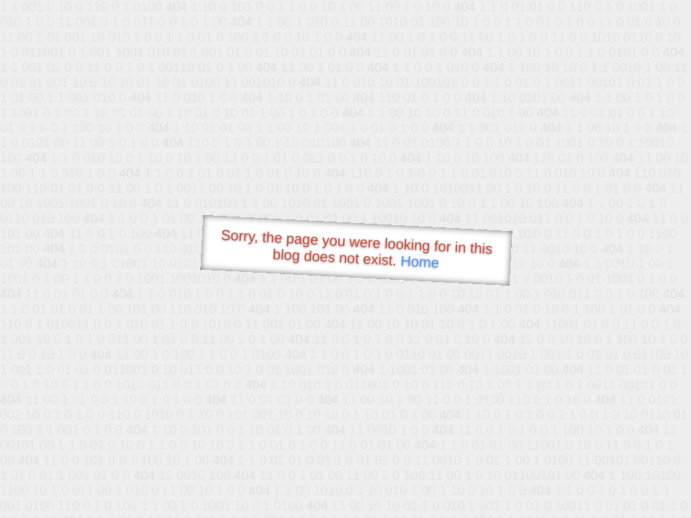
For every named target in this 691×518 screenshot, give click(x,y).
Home (419, 262)
